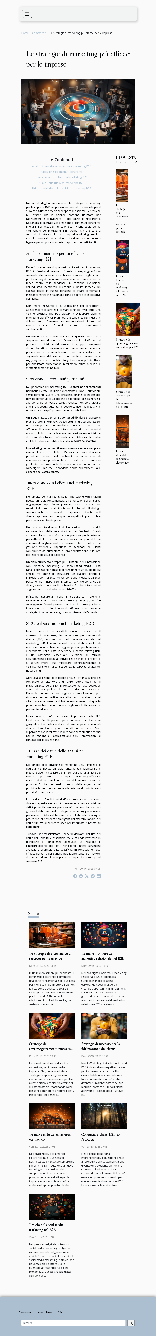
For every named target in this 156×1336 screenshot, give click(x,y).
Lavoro (50, 1312)
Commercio (39, 33)
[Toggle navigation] (27, 14)
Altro (60, 1312)
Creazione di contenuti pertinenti (61, 172)
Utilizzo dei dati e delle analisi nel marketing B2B (61, 188)
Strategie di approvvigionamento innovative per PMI (128, 343)
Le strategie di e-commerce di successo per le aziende (122, 218)
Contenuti (64, 159)
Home (25, 33)
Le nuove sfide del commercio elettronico (122, 456)
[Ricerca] (73, 1323)
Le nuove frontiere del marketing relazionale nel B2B (122, 285)
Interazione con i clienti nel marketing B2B (62, 177)
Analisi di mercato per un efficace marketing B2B (61, 166)
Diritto (39, 1312)
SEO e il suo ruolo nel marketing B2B (61, 183)
